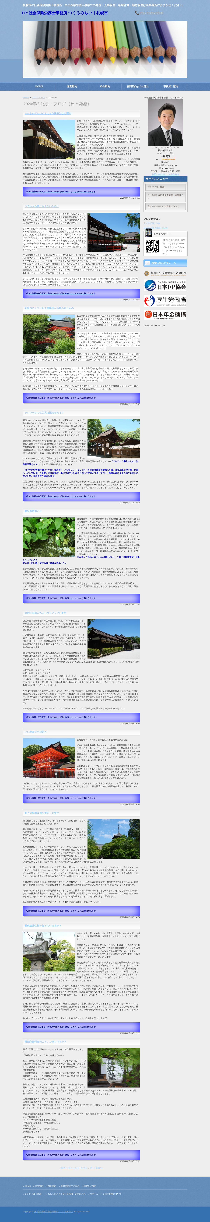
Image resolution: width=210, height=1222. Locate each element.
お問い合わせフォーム (163, 263)
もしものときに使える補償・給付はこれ (165, 197)
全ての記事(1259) (152, 223)
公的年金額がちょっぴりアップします (45, 613)
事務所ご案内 (170, 86)
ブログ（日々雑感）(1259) (156, 227)
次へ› (92, 1168)
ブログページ (38, 97)
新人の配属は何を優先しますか (42, 813)
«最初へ (63, 1168)
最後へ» (99, 1168)
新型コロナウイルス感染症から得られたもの (49, 308)
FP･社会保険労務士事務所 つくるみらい (53, 1211)
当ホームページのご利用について (163, 206)
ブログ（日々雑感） (157, 187)
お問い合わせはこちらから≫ (165, 174)
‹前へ (70, 1168)
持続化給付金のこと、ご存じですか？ (45, 1041)
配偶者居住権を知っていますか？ (43, 925)
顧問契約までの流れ (138, 86)
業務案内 (72, 86)
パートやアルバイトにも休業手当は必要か (48, 113)
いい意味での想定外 (36, 732)
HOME (39, 86)
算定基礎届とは (33, 511)
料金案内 (105, 86)
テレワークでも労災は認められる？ (44, 412)
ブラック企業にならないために (42, 206)
